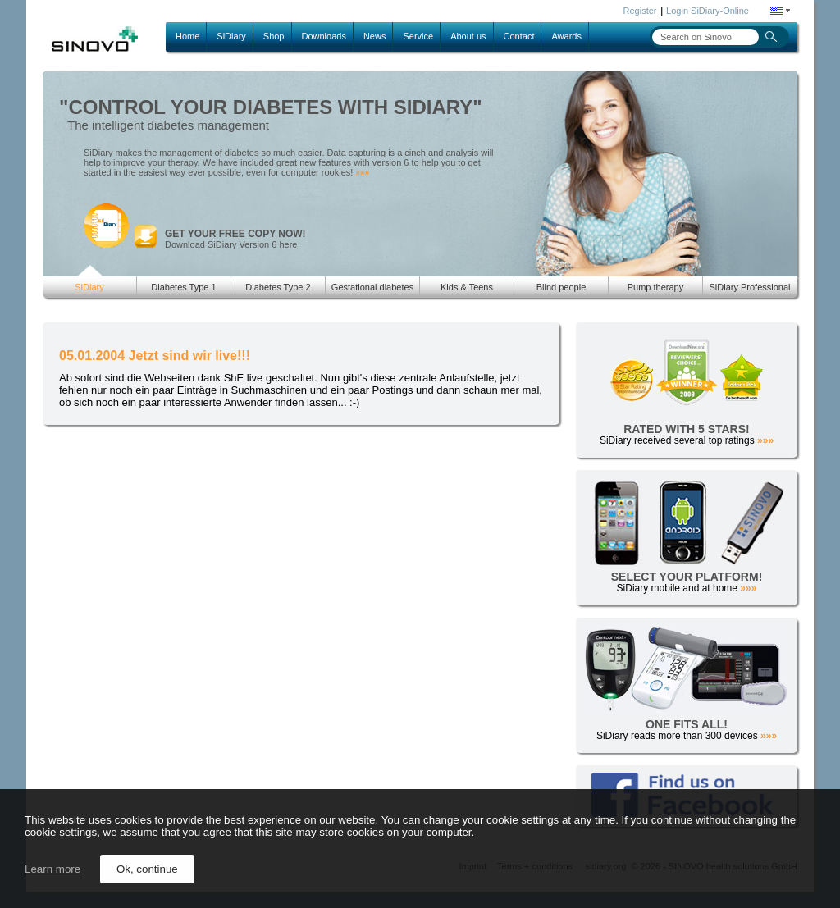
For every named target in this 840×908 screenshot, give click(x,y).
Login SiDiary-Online (707, 11)
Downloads (324, 36)
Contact (519, 36)
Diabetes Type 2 (277, 287)
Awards (566, 36)
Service (418, 36)
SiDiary (231, 36)
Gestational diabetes (372, 287)
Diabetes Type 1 (183, 287)
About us (468, 36)
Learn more (52, 869)
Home (187, 36)
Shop (274, 36)
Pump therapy (655, 287)
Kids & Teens (467, 287)
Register (640, 11)
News (374, 36)
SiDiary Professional (749, 287)
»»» (362, 172)
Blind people (561, 287)
